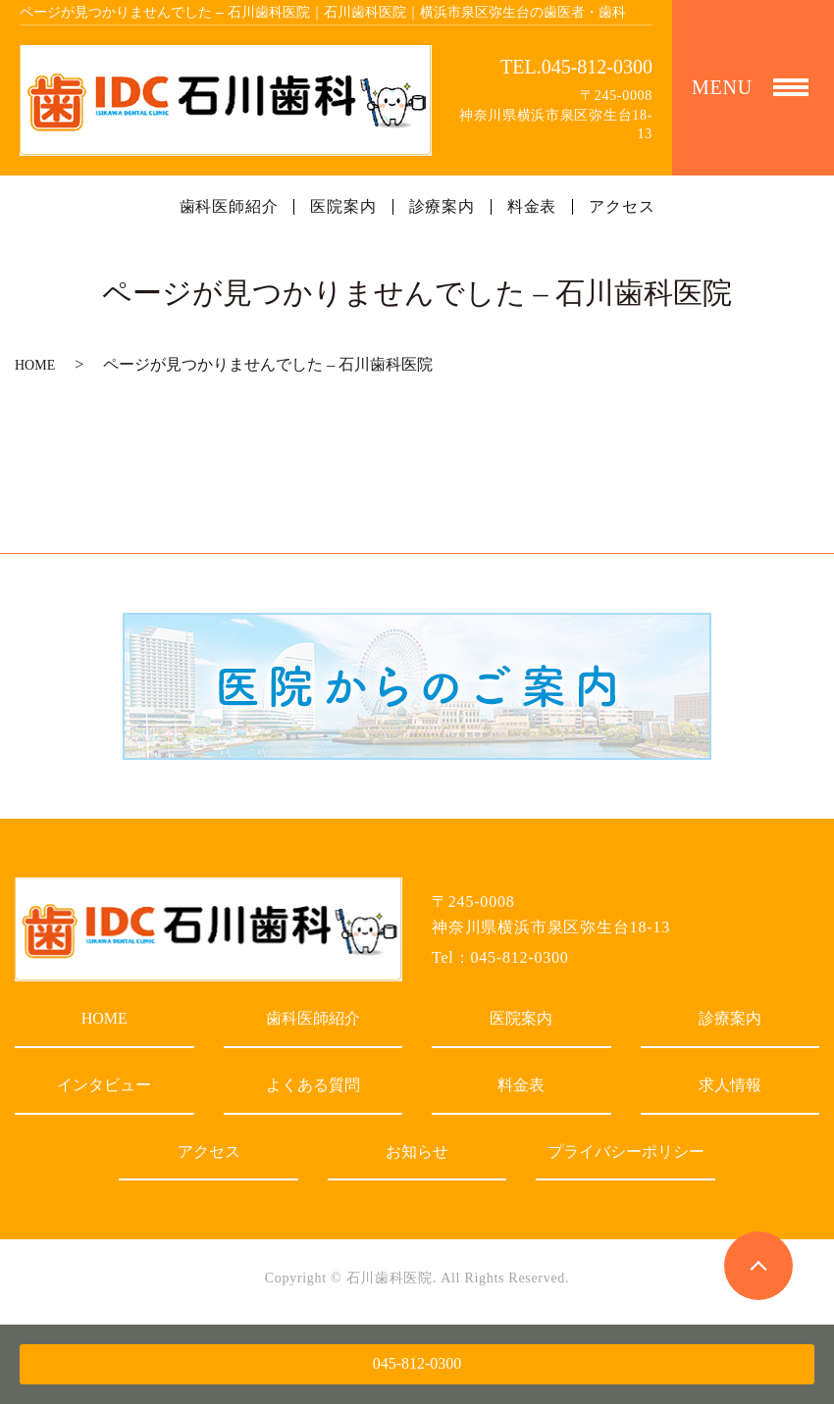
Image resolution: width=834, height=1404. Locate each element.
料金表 (531, 207)
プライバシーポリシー (625, 1151)
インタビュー (104, 1085)
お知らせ (417, 1151)
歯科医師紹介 (229, 207)
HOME (35, 365)
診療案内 (442, 207)
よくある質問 (313, 1085)
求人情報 (730, 1085)
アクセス (621, 207)
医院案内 (343, 207)
